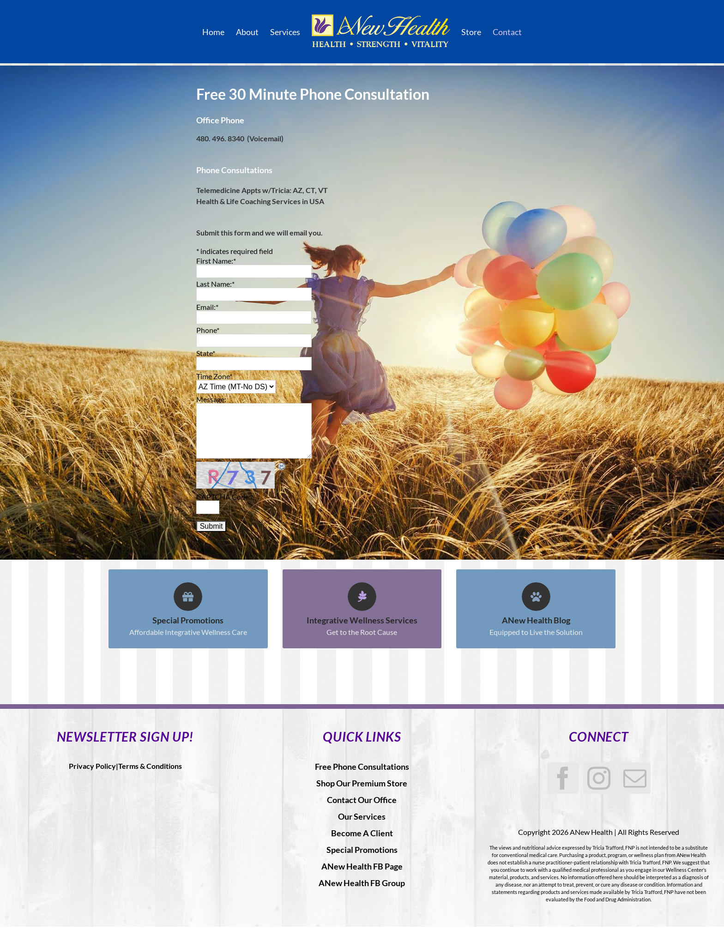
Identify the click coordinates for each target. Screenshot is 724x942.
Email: (207, 306)
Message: (211, 399)
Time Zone (214, 376)
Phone (207, 330)
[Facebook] (563, 778)
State (205, 353)
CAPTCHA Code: (224, 496)
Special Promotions (362, 849)
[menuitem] (219, 31)
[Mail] (635, 778)
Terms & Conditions (150, 765)
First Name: (216, 260)
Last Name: (215, 283)
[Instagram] (599, 778)
